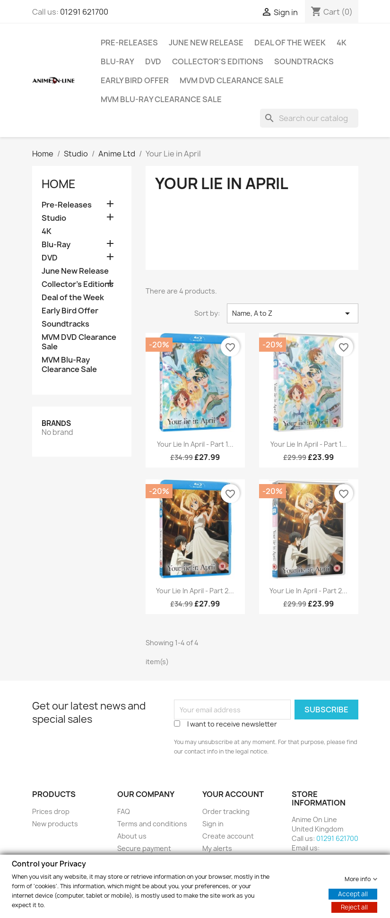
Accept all (353, 893)
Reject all (354, 906)
